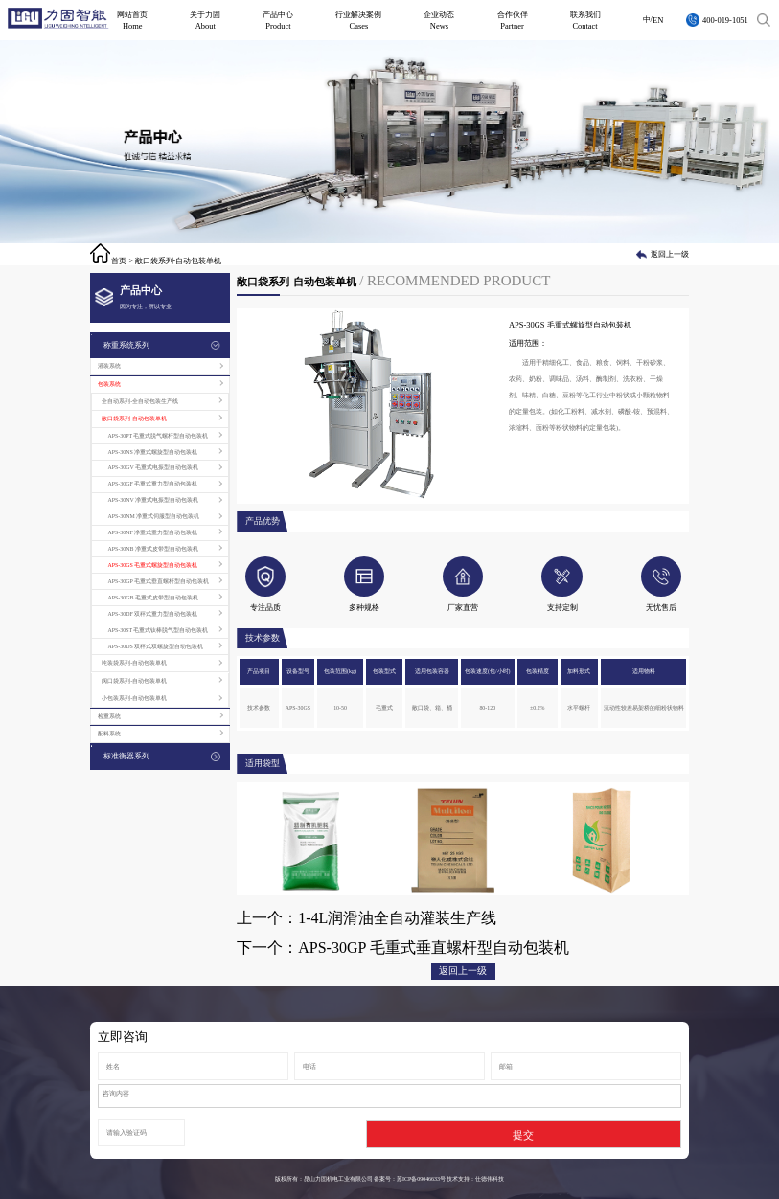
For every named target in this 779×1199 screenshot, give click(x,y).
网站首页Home (132, 20)
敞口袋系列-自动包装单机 (178, 261)
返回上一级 (670, 254)
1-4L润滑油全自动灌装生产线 (397, 918)
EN (658, 20)
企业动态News (439, 20)
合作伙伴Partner (512, 20)
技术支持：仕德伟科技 (475, 1179)
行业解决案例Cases (358, 20)
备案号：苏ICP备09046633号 (410, 1179)
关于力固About (205, 20)
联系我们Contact (585, 20)
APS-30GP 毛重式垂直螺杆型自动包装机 (433, 947)
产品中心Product (278, 20)
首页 (118, 261)
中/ (648, 19)
